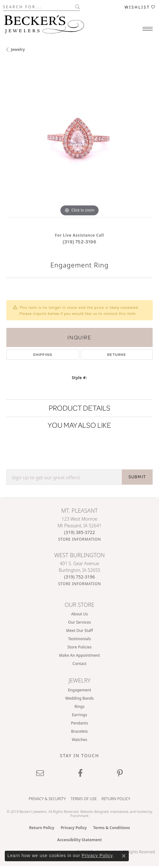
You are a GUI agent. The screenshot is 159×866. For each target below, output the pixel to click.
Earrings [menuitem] (79, 714)
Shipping (43, 354)
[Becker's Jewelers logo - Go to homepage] (44, 22)
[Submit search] (77, 6)
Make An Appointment (79, 655)
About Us (79, 614)
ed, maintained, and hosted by (128, 811)
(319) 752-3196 (79, 242)
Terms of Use (84, 798)
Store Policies (79, 647)
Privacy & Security (47, 798)
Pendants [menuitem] (79, 723)
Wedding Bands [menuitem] (79, 698)
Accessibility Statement (79, 839)
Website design (92, 811)
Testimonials (79, 638)
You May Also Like (79, 425)
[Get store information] (79, 539)
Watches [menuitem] (79, 739)
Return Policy (115, 798)
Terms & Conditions (111, 827)
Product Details (79, 408)
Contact (79, 663)
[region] (79, 145)
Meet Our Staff (79, 630)
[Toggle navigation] (147, 29)
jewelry (18, 49)
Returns (116, 354)
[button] (140, 7)
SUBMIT (137, 477)
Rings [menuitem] (79, 706)
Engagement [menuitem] (79, 690)
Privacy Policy (74, 827)
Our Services (79, 622)
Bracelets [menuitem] (79, 731)
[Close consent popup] (124, 856)
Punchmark (80, 815)
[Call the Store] (79, 532)
